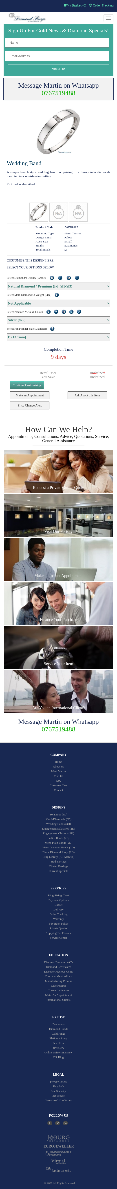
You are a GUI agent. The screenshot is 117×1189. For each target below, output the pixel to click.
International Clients (58, 999)
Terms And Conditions (58, 1100)
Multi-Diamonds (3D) (58, 819)
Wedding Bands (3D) (58, 824)
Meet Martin (58, 771)
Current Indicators (58, 990)
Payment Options (59, 900)
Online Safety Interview (58, 1052)
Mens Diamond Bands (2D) (58, 847)
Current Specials (58, 871)
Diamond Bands (58, 1029)
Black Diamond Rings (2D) (58, 852)
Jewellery (58, 1047)
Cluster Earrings (58, 866)
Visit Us (58, 776)
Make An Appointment (58, 995)
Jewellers (58, 1043)
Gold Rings (58, 1033)
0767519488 (58, 93)
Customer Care (58, 785)
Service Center (58, 937)
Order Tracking (101, 5)
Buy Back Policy (58, 923)
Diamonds (58, 1024)
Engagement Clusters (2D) (58, 833)
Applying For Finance (58, 933)
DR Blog (58, 1057)
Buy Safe (58, 1086)
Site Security (58, 1091)
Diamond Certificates (58, 966)
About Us (58, 766)
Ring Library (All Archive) (58, 856)
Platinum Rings (58, 1038)
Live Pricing (58, 985)
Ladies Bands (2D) (58, 838)
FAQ (58, 780)
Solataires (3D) (58, 814)
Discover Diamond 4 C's (58, 962)
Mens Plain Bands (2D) (58, 842)
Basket (58, 904)
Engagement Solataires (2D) (58, 828)
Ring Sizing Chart (58, 895)
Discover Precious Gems (58, 971)
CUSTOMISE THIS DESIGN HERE (30, 260)
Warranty (58, 919)
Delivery (58, 909)
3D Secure (58, 1095)
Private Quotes (58, 928)
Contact (58, 790)
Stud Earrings (58, 861)
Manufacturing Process (58, 981)
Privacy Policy (58, 1081)
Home (58, 761)
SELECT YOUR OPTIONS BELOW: (31, 267)
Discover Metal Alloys (58, 976)
